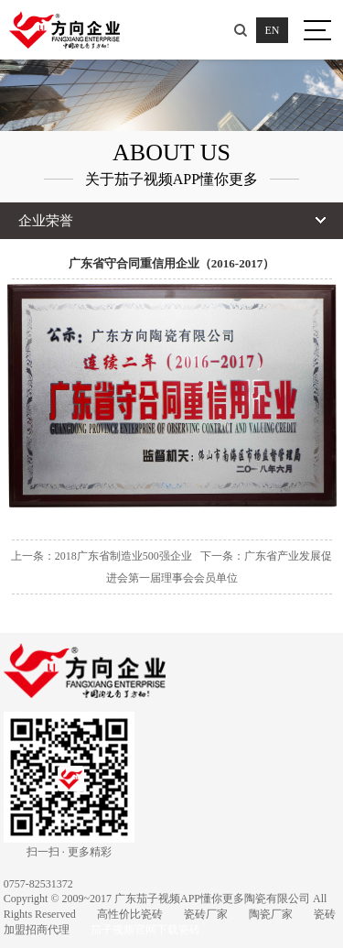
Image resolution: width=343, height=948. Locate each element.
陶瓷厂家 (271, 914)
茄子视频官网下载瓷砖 (145, 929)
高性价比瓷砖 (130, 914)
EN (272, 30)
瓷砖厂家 (206, 914)
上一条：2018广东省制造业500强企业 (101, 556)
